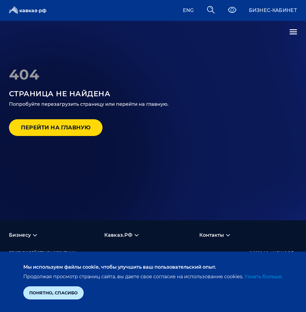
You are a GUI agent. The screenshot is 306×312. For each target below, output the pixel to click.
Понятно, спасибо (53, 293)
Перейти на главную (56, 127)
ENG (188, 10)
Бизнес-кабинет (273, 10)
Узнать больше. (263, 276)
